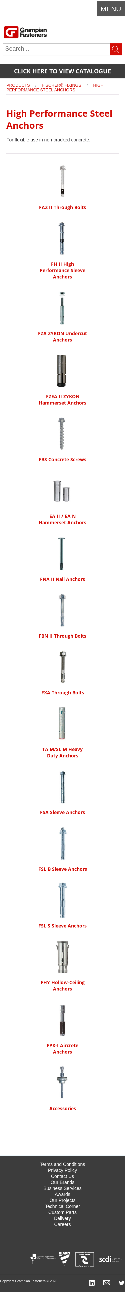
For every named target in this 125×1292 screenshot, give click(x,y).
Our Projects (63, 1200)
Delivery (62, 1218)
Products (18, 85)
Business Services (62, 1188)
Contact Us (62, 1176)
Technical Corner (62, 1206)
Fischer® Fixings (61, 85)
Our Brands (63, 1182)
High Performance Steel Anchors (55, 87)
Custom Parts (62, 1212)
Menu (111, 9)
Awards (62, 1194)
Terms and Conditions (62, 1164)
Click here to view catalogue (62, 71)
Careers (62, 1224)
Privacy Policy (62, 1170)
